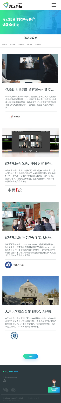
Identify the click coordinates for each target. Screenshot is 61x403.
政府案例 (4, 44)
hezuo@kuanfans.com (12, 377)
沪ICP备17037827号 (33, 398)
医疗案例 (29, 44)
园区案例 (21, 44)
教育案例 (12, 44)
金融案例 (38, 44)
